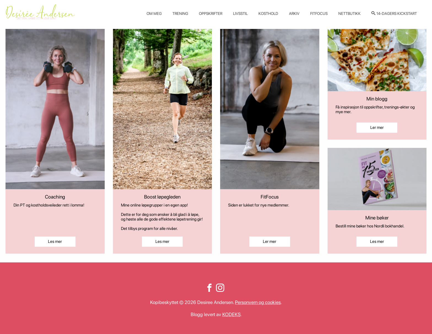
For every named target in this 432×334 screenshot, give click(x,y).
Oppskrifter (210, 13)
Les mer (55, 241)
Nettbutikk (349, 13)
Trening (180, 13)
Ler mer (269, 241)
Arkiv (294, 13)
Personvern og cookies (258, 302)
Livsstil (240, 13)
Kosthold (268, 13)
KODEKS (231, 314)
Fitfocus (319, 13)
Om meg (154, 13)
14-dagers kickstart (396, 13)
